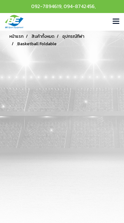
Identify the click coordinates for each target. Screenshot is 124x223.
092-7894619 (46, 6)
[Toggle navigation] (116, 21)
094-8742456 (79, 6)
